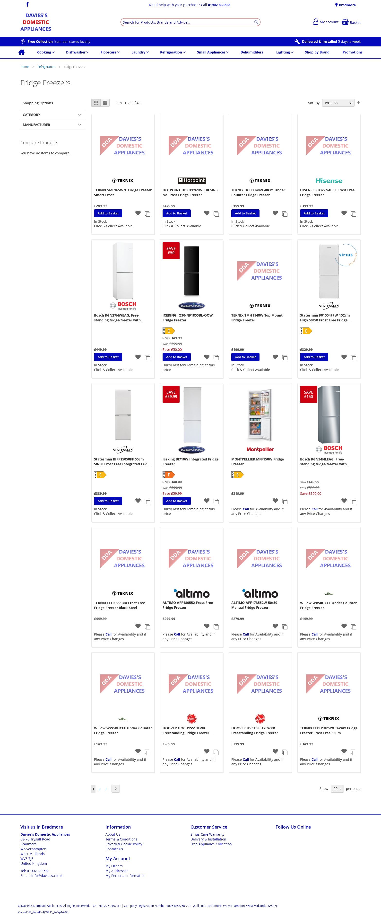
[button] (138, 213)
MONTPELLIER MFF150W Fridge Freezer (257, 461)
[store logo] (35, 22)
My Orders (114, 866)
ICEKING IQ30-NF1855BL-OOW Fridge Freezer (188, 317)
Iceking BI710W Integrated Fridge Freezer (190, 461)
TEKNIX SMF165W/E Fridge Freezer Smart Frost (123, 192)
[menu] (190, 52)
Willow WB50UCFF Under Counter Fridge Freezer (328, 605)
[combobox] (190, 22)
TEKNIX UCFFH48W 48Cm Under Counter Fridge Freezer (258, 192)
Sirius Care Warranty (207, 834)
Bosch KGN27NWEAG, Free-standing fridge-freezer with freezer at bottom (117, 318)
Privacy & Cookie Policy (123, 844)
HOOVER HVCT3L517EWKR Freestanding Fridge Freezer (254, 730)
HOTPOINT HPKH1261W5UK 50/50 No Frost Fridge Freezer (191, 192)
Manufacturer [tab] (36, 124)
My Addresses (116, 870)
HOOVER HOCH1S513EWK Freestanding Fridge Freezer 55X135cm (186, 730)
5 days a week (331, 41)
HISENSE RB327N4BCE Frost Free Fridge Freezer (327, 192)
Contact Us (114, 849)
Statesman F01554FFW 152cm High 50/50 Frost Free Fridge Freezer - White (325, 318)
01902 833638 (219, 4)
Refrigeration (46, 67)
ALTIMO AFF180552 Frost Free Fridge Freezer (188, 605)
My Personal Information (125, 875)
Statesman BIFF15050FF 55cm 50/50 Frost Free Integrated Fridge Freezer (122, 462)
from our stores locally (59, 41)
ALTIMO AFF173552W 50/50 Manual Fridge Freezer (254, 605)
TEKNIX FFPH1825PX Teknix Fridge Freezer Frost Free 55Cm (328, 730)
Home (24, 67)
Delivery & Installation (208, 839)
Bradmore (347, 5)
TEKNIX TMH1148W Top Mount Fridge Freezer (257, 317)
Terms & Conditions (121, 839)
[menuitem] (21, 52)
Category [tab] (31, 114)
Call (246, 509)
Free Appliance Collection (211, 844)
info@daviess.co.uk (46, 875)
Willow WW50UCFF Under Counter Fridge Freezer (123, 730)
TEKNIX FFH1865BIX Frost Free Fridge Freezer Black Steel (119, 605)
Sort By (314, 102)
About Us (112, 834)
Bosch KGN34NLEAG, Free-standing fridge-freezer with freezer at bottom (323, 462)
